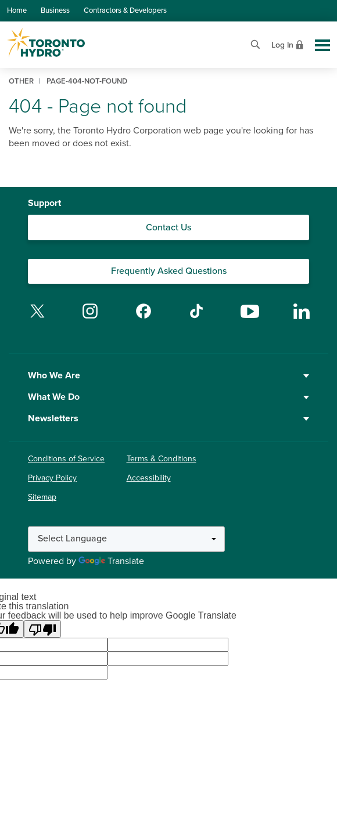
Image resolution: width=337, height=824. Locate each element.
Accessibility (149, 478)
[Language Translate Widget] (126, 539)
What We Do (168, 397)
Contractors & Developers (125, 10)
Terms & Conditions (161, 459)
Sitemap (42, 497)
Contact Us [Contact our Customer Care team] (168, 227)
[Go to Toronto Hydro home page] (46, 43)
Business (55, 10)
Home (17, 10)
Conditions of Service (66, 459)
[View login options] (288, 43)
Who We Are (168, 375)
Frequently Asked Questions (169, 271)
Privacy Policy (52, 478)
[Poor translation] (42, 629)
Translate (111, 561)
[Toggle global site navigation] (322, 45)
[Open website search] (255, 43)
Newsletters (168, 418)
